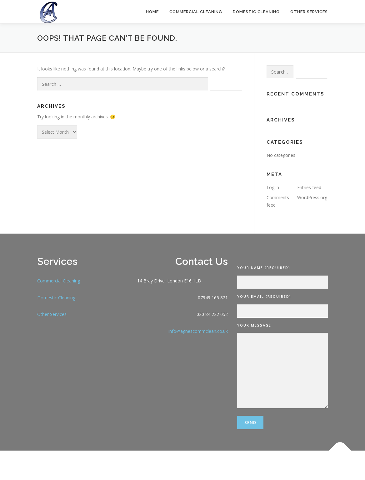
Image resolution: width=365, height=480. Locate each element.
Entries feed (309, 187)
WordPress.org (312, 197)
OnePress (230, 465)
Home (152, 11)
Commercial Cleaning (195, 11)
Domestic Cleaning (256, 11)
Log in (273, 187)
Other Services (309, 11)
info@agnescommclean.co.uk (198, 331)
